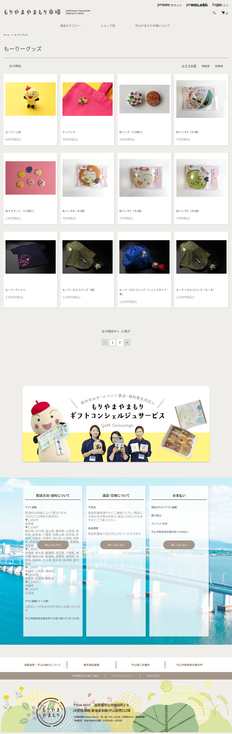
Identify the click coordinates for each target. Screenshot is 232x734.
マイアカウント (171, 5)
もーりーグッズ (22, 34)
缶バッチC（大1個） (132, 211)
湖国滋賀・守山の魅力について (42, 666)
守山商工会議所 (140, 666)
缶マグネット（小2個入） (22, 211)
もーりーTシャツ (16, 291)
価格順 (204, 66)
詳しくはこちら (53, 546)
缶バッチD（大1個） (189, 211)
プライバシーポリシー (123, 677)
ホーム (7, 34)
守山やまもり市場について (152, 25)
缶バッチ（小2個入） (133, 132)
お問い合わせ (147, 677)
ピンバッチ (69, 132)
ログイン (222, 5)
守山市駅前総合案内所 (189, 666)
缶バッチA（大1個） (189, 132)
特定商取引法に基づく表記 (91, 677)
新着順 (218, 66)
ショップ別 (108, 25)
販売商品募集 (91, 666)
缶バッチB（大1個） (75, 211)
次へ (126, 344)
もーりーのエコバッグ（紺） (81, 291)
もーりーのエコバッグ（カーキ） (198, 291)
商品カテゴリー (70, 25)
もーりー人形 (14, 132)
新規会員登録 (199, 5)
